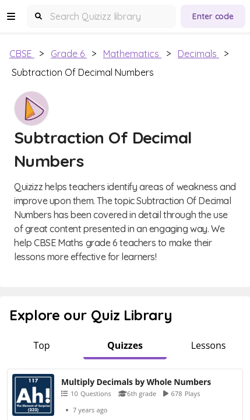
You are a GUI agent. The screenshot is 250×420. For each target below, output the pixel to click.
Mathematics (132, 54)
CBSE (21, 54)
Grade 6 (69, 54)
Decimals (198, 54)
